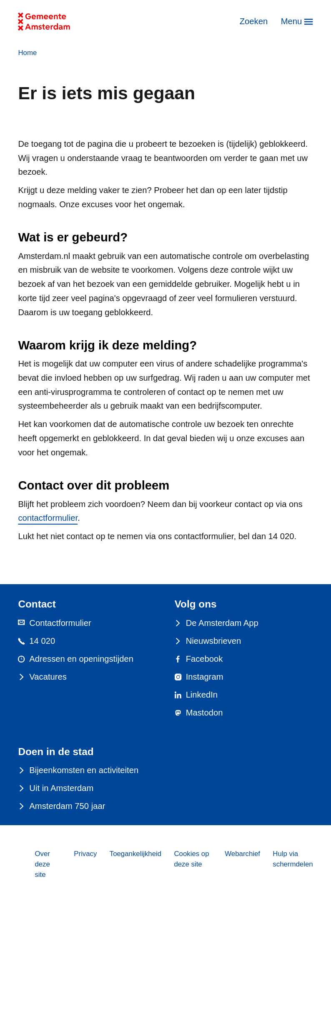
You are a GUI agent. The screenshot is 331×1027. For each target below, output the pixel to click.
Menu (291, 21)
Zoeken (254, 21)
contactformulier (48, 517)
